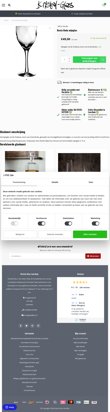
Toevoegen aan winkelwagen (93, 59)
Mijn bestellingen (80, 342)
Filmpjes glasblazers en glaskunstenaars (29, 378)
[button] (26, 79)
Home (6, 20)
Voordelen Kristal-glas (29, 342)
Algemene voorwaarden (29, 358)
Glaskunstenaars (29, 374)
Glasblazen (29, 366)
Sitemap (29, 386)
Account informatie (80, 338)
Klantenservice (29, 350)
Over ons (29, 354)
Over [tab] (91, 182)
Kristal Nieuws (29, 390)
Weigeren (20, 234)
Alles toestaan (90, 234)
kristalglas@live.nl (30, 315)
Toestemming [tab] (19, 182)
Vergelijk (80, 354)
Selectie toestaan (55, 234)
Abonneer (93, 256)
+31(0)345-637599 (30, 310)
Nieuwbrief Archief (29, 382)
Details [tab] (55, 182)
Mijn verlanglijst (80, 350)
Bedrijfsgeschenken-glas (29, 362)
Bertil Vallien (63, 26)
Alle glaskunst (80, 358)
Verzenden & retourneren (29, 346)
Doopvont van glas (29, 370)
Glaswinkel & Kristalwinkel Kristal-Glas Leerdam (29, 338)
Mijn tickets (80, 346)
